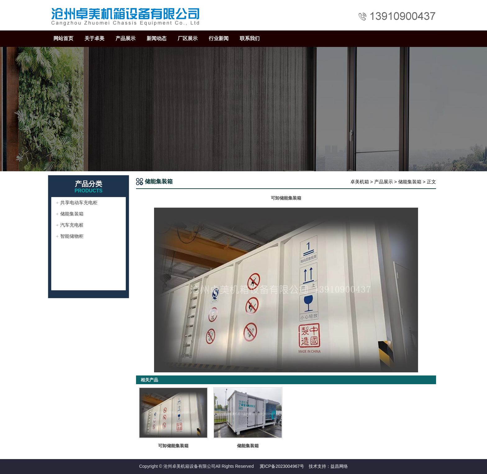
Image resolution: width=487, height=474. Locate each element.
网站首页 (63, 38)
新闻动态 (156, 38)
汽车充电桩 (72, 225)
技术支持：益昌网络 (328, 466)
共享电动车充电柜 (79, 202)
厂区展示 (188, 38)
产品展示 (125, 38)
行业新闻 (219, 38)
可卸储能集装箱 (173, 445)
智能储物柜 (72, 236)
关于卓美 (94, 38)
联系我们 (250, 38)
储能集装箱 (409, 181)
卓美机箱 (359, 181)
